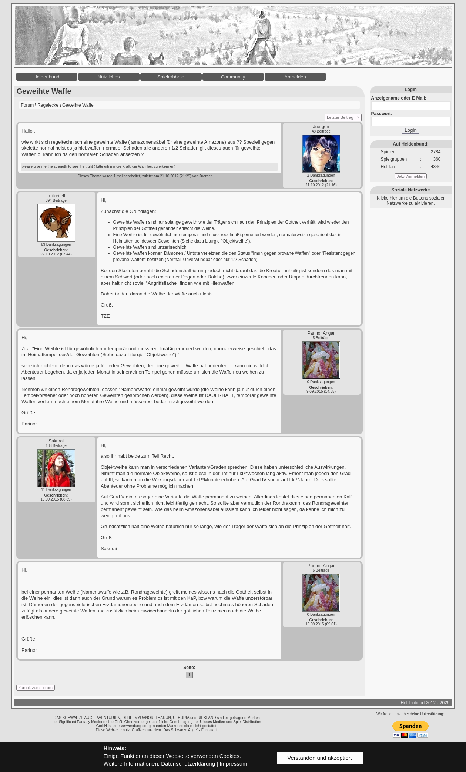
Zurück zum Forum (36, 687)
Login (411, 130)
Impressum (233, 764)
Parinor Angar (321, 333)
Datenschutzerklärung (188, 764)
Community (233, 77)
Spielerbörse (170, 77)
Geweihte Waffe (78, 105)
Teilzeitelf (56, 195)
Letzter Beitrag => (343, 117)
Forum (27, 105)
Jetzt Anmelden (411, 176)
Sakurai (56, 441)
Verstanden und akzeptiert (319, 758)
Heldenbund (46, 77)
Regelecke (47, 105)
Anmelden (295, 77)
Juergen (321, 126)
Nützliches (109, 77)
